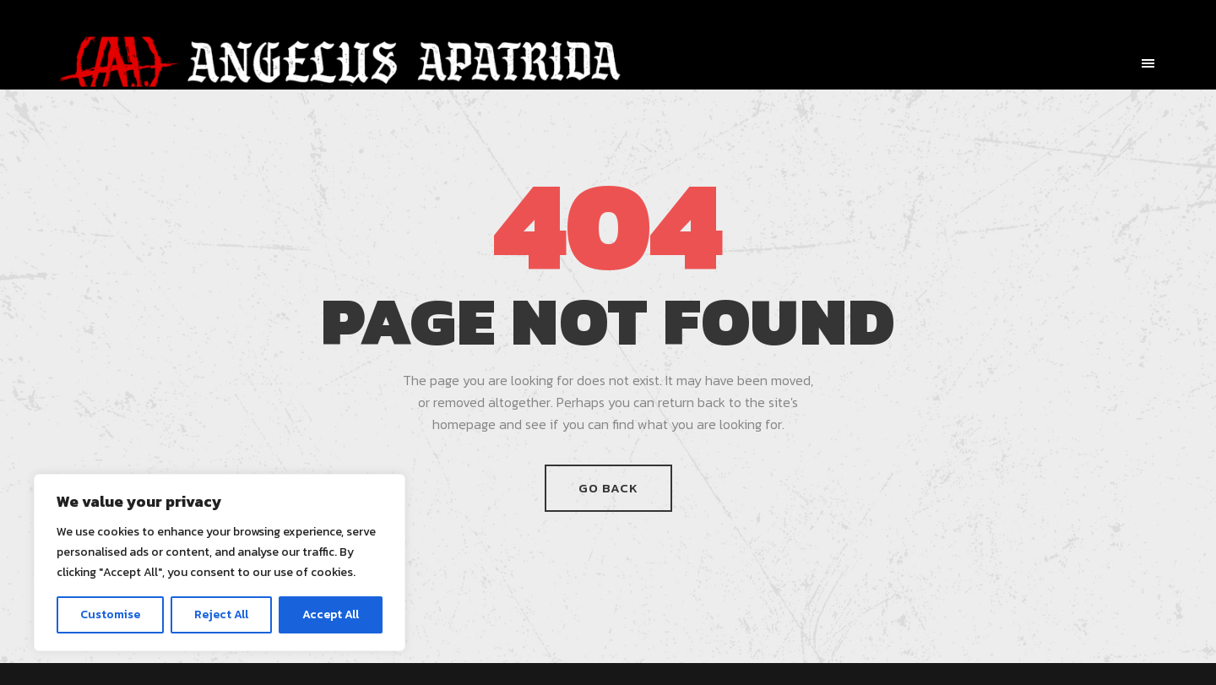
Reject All (221, 614)
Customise (110, 614)
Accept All (330, 614)
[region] (219, 562)
